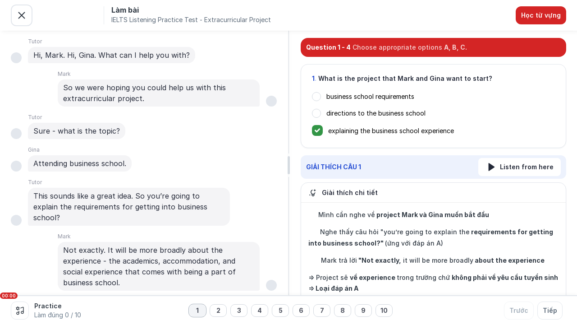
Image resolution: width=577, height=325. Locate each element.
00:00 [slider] (9, 295)
